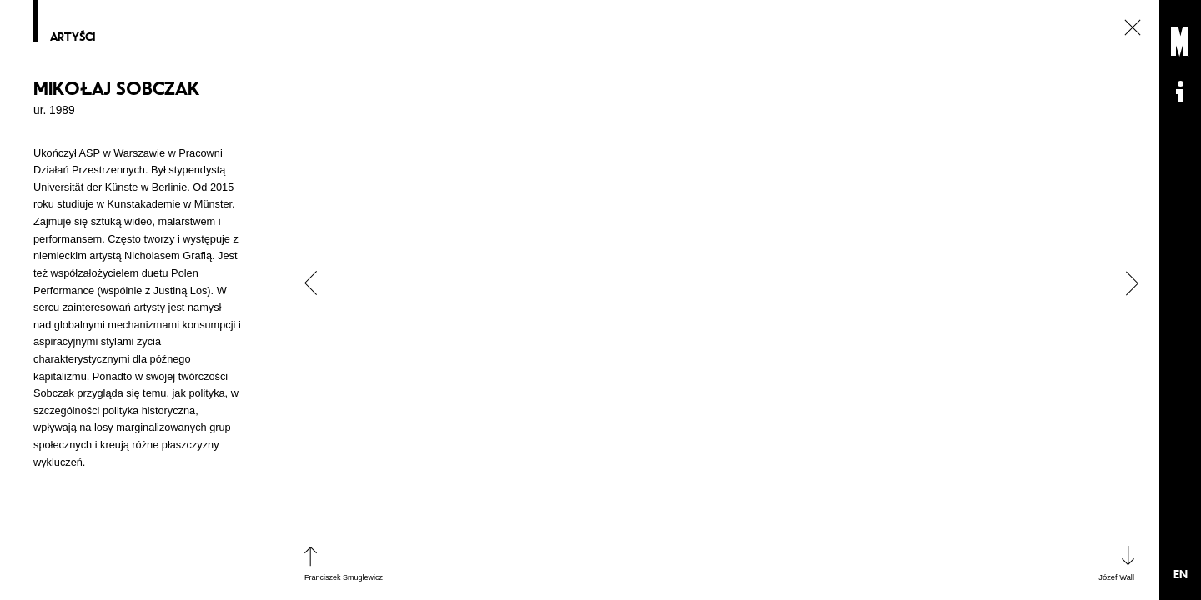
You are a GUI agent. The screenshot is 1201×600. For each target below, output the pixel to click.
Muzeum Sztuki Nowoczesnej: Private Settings (1180, 42)
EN (1180, 574)
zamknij (1132, 27)
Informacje (1180, 92)
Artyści (72, 37)
